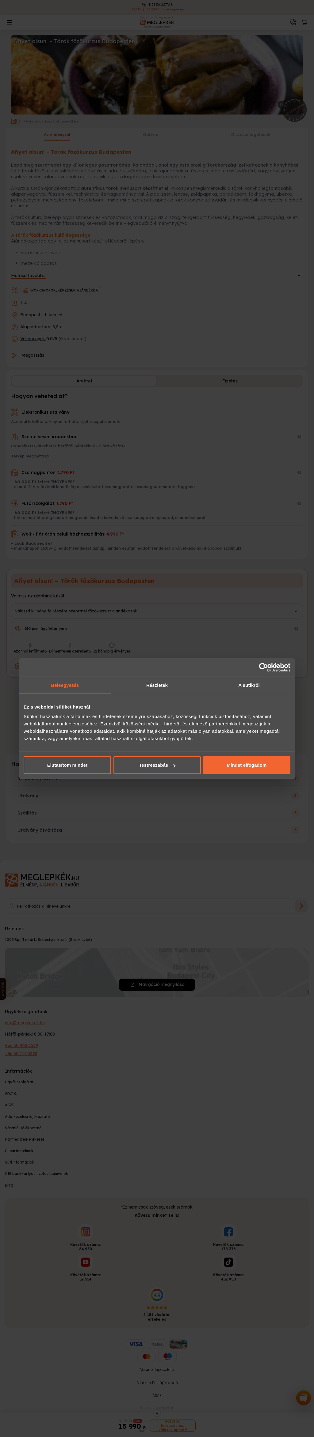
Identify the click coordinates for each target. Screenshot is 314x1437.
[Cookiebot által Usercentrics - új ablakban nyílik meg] (263, 667)
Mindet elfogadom (247, 765)
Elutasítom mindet (67, 765)
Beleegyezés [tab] (65, 684)
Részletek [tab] (157, 684)
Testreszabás (157, 765)
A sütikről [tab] (249, 684)
